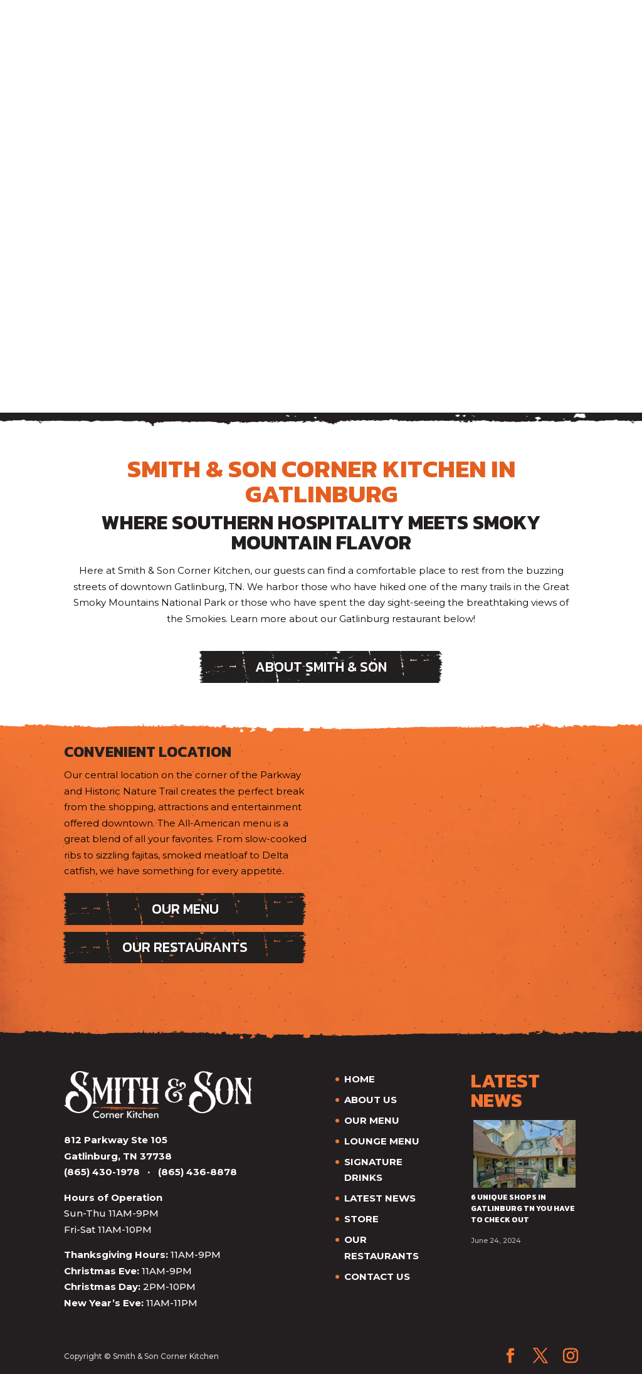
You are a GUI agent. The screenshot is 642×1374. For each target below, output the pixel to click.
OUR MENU (371, 1120)
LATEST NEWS (380, 1198)
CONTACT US (377, 1276)
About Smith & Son (321, 667)
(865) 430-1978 (102, 1172)
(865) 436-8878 (197, 1172)
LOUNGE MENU (381, 1141)
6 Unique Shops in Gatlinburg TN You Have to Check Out (523, 1208)
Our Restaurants (185, 947)
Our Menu (185, 909)
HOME (359, 1079)
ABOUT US (370, 1100)
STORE (361, 1219)
